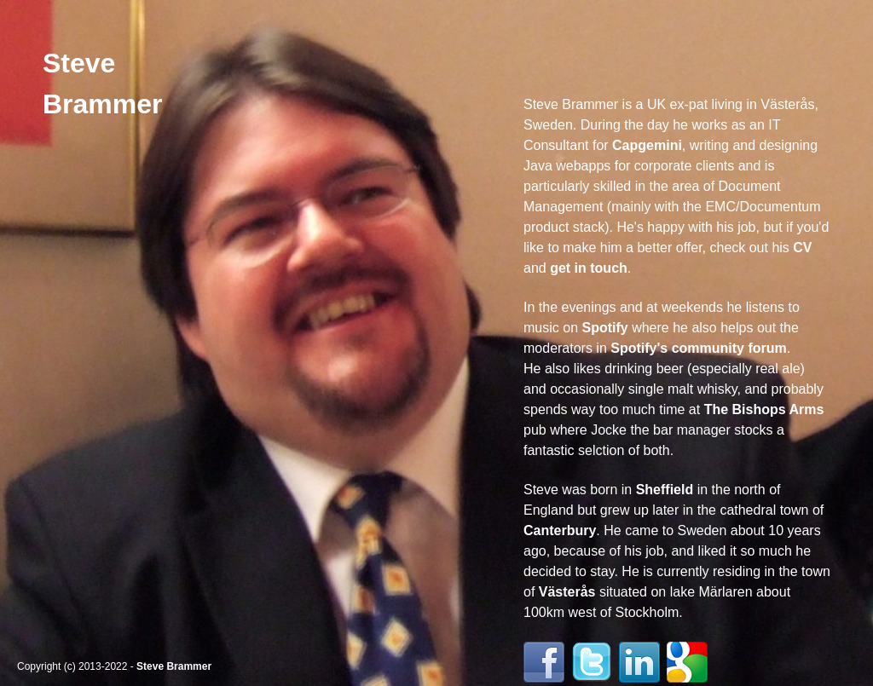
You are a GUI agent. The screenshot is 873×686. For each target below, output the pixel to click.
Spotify (604, 327)
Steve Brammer (173, 666)
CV (802, 247)
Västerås (567, 592)
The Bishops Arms (764, 409)
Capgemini (647, 145)
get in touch (588, 268)
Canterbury (559, 530)
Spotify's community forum (698, 348)
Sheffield (665, 489)
